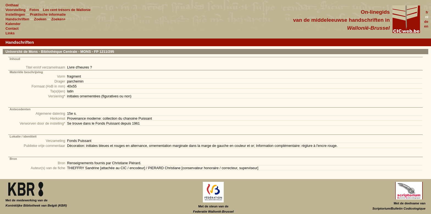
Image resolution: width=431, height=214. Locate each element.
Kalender (13, 24)
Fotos (34, 10)
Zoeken (40, 19)
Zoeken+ (58, 19)
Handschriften (17, 19)
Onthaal (12, 5)
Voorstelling (15, 10)
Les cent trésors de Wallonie (66, 10)
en (426, 26)
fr (427, 12)
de (426, 22)
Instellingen (15, 14)
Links (10, 33)
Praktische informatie (48, 14)
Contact (12, 28)
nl (426, 17)
